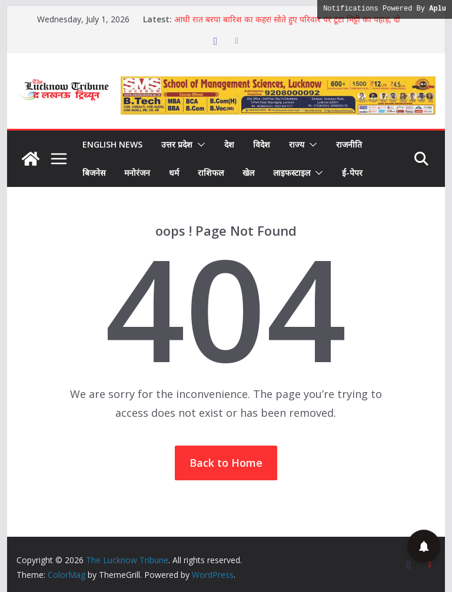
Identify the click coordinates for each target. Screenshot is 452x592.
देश (229, 144)
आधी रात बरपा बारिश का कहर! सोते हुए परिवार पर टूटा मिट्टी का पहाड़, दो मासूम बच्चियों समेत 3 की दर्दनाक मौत (287, 25)
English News (112, 144)
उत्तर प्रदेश (176, 144)
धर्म (174, 172)
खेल (248, 172)
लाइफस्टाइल (291, 172)
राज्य (296, 144)
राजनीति (349, 144)
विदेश (261, 144)
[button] (198, 144)
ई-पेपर (352, 172)
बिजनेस (93, 172)
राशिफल (211, 172)
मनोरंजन (137, 172)
